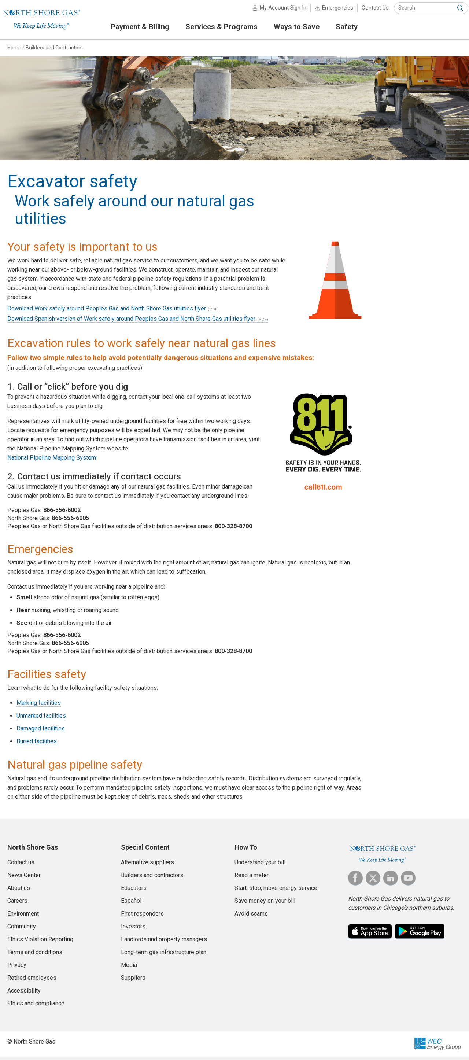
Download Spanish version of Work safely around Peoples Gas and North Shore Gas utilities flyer (131, 322)
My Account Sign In (276, 11)
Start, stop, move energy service (275, 891)
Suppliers (133, 981)
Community (21, 930)
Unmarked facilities (41, 719)
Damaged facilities (40, 732)
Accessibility (24, 994)
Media (129, 968)
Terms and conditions (34, 955)
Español (131, 904)
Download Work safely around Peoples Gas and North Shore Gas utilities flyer (106, 311)
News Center (24, 878)
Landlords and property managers (164, 942)
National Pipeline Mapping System (51, 460)
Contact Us (368, 11)
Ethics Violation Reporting (40, 942)
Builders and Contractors (54, 51)
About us (18, 891)
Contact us (20, 865)
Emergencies (331, 11)
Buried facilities (36, 744)
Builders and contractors (152, 878)
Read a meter (251, 878)
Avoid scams (251, 917)
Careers (17, 904)
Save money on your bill (264, 904)
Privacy (16, 968)
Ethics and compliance (35, 1007)
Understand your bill (259, 865)
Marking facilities (38, 706)
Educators (134, 891)
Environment (23, 917)
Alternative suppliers (147, 865)
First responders (142, 917)
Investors (133, 930)
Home (14, 51)
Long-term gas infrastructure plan (163, 955)
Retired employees (31, 981)
